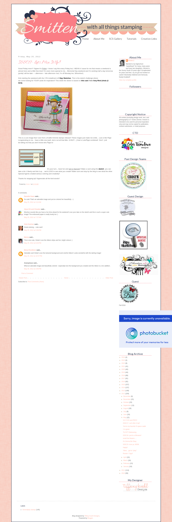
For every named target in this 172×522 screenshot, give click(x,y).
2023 (123, 360)
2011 (123, 470)
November (127, 399)
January (126, 466)
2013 (123, 391)
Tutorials (131, 38)
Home (85, 38)
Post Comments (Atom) (36, 282)
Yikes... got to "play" (130, 450)
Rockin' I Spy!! (128, 453)
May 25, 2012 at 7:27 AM (32, 217)
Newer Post (23, 278)
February (126, 463)
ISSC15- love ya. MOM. (131, 444)
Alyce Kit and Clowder (32, 209)
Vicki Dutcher (29, 224)
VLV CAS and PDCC (130, 420)
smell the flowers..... (130, 438)
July (125, 411)
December (127, 396)
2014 (123, 387)
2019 (123, 372)
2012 (123, 394)
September (127, 405)
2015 (123, 384)
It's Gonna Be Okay (129, 441)
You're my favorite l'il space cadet (134, 426)
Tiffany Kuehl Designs (91, 516)
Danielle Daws (29, 196)
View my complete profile (127, 80)
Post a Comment (27, 273)
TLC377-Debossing (129, 432)
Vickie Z (131, 60)
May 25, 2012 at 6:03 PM (32, 243)
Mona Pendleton (30, 250)
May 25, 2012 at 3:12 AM (32, 202)
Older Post (109, 278)
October (126, 402)
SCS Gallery (115, 38)
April (125, 457)
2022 (123, 363)
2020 (123, 369)
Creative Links (149, 38)
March (125, 460)
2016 (123, 381)
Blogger (90, 518)
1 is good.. (126, 429)
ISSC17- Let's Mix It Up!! (131, 423)
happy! (125, 447)
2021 (123, 366)
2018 (123, 375)
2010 (123, 473)
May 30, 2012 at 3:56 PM (32, 269)
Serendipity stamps (29, 510)
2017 (123, 378)
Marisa (26, 237)
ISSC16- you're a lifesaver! (132, 435)
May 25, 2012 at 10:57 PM (33, 256)
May (125, 417)
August (126, 408)
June (125, 414)
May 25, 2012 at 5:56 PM (32, 230)
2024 (123, 357)
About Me (98, 38)
